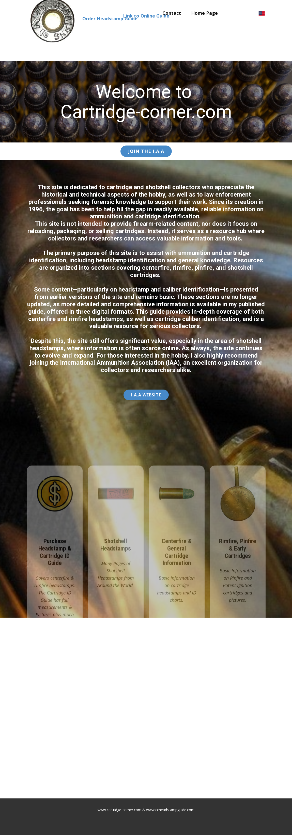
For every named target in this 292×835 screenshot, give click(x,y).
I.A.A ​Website (146, 395)
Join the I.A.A (146, 151)
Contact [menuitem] (171, 13)
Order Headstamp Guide (109, 18)
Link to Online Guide (146, 16)
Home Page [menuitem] (204, 13)
